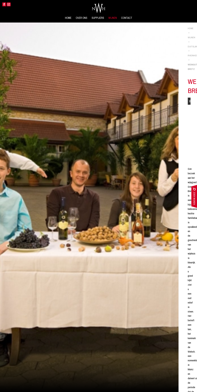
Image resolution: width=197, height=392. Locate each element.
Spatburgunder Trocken (188, 152)
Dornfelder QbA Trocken (188, 127)
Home (68, 18)
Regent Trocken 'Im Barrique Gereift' (188, 133)
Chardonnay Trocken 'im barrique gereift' (188, 114)
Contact (126, 18)
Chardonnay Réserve (188, 108)
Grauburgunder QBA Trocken (188, 145)
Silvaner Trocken (188, 120)
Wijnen (112, 18)
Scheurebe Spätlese (188, 139)
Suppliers (98, 18)
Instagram (9, 4)
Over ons (81, 18)
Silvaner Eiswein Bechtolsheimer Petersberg (188, 158)
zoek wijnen (194, 197)
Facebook (4, 4)
